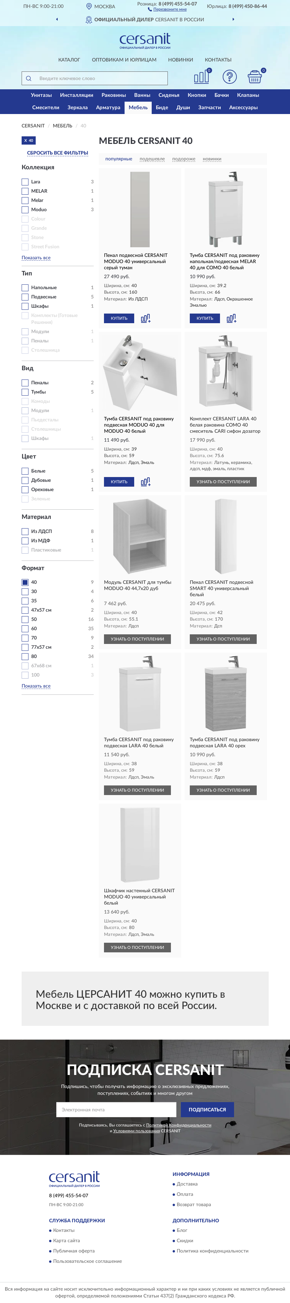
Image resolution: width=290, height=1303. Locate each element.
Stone (37, 237)
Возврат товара (194, 1204)
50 (34, 619)
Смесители (45, 107)
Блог (182, 1230)
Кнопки (197, 95)
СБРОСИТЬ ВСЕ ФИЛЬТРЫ (57, 153)
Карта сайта (66, 1241)
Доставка (187, 1184)
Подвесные (43, 297)
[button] (167, 9)
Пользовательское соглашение (87, 1261)
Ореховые (42, 489)
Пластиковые (46, 550)
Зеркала (78, 107)
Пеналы (39, 341)
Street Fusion (45, 247)
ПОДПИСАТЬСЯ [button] (207, 1110)
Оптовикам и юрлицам (124, 60)
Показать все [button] (36, 258)
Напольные (44, 287)
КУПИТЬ (119, 318)
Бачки (221, 95)
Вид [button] (28, 368)
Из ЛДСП (41, 531)
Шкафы (39, 306)
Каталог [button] (69, 60)
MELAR (39, 191)
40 (34, 582)
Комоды (40, 401)
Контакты (218, 60)
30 (34, 591)
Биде (162, 107)
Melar (37, 200)
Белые (38, 471)
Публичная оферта (74, 1251)
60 (34, 628)
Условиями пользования (136, 1131)
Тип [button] (27, 274)
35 (34, 601)
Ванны (142, 95)
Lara (35, 182)
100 (35, 675)
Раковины (114, 95)
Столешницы (46, 429)
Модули (40, 331)
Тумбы (38, 392)
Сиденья (169, 95)
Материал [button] (36, 517)
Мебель (138, 107)
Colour (38, 219)
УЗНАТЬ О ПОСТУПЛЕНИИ (223, 482)
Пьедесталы (44, 420)
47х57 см (41, 610)
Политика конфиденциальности (212, 1251)
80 (34, 656)
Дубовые (41, 480)
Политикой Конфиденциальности (178, 1125)
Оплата (185, 1194)
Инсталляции (76, 95)
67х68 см (41, 666)
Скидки (185, 1241)
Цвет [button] (29, 457)
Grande (39, 228)
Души (183, 107)
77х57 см (41, 647)
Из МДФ (40, 541)
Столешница (45, 350)
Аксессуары (243, 107)
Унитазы (41, 95)
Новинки (180, 60)
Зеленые (40, 499)
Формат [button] (33, 568)
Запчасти (209, 107)
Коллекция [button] (38, 168)
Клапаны (248, 95)
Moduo (39, 209)
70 (34, 638)
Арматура (108, 107)
